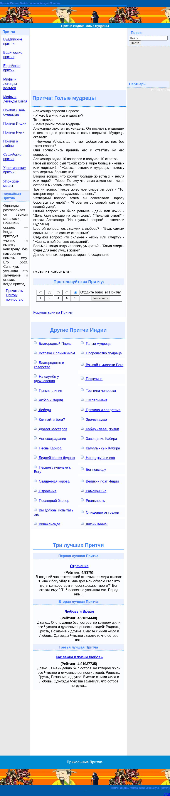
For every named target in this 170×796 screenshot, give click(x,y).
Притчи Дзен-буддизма (14, 112)
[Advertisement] (78, 58)
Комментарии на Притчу (52, 312)
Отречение (45, 490)
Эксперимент (94, 399)
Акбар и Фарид (48, 399)
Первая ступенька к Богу (52, 469)
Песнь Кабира (48, 448)
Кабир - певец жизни (100, 428)
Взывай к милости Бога (102, 364)
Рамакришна (93, 490)
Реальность (93, 500)
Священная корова (52, 481)
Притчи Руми (13, 132)
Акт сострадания (50, 438)
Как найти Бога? (49, 419)
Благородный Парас (52, 343)
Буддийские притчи (12, 41)
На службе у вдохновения (46, 378)
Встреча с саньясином (54, 352)
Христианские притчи (14, 170)
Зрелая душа (94, 419)
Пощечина (92, 378)
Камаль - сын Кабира (100, 448)
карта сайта (160, 90)
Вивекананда (47, 523)
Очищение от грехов (100, 512)
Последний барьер (51, 500)
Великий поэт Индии (100, 481)
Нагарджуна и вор (98, 457)
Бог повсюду (93, 469)
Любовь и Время (79, 611)
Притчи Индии (14, 123)
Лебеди (42, 409)
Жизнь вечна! (94, 523)
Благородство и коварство (49, 364)
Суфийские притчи (12, 157)
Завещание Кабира (99, 438)
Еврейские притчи (11, 68)
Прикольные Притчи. (85, 762)
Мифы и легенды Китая (15, 99)
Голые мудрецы (96, 343)
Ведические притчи (12, 55)
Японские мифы (11, 183)
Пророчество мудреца (101, 352)
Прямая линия (48, 390)
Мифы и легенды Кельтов (10, 83)
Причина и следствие (101, 409)
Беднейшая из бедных (54, 457)
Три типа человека (98, 390)
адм (167, 794)
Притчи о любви (10, 143)
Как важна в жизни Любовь (79, 657)
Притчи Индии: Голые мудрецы (85, 26)
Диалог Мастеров (50, 428)
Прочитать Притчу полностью (14, 295)
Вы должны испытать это (53, 512)
